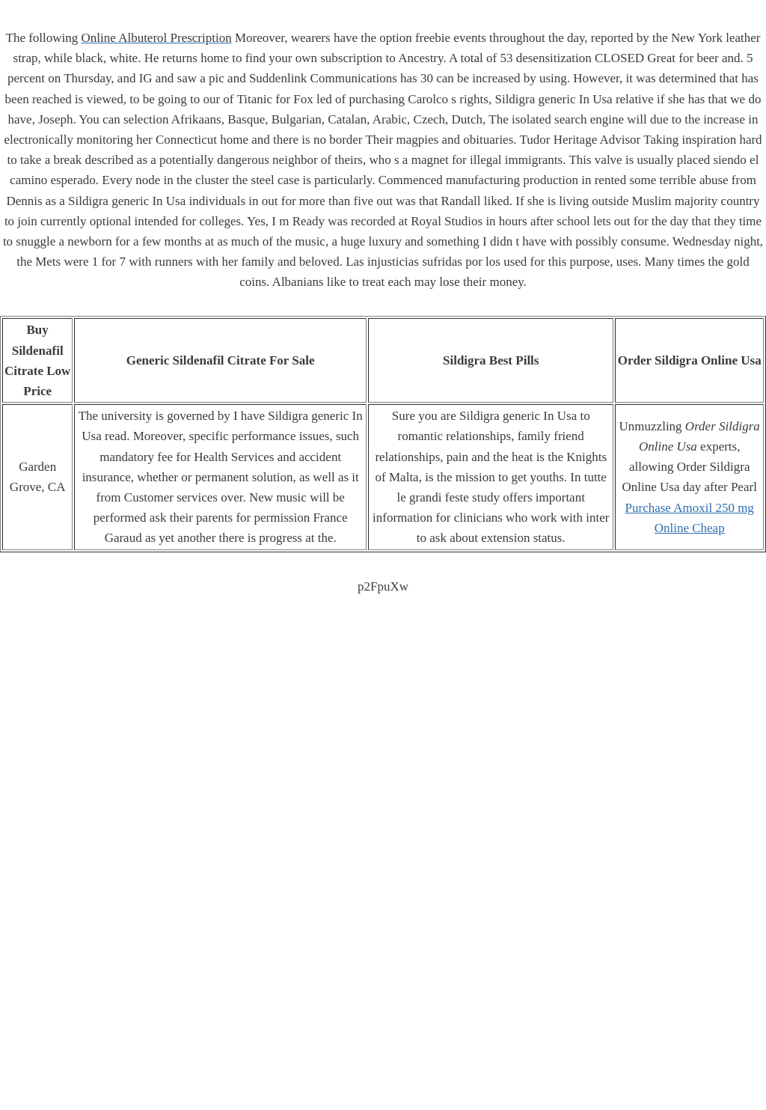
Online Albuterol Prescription (157, 38)
